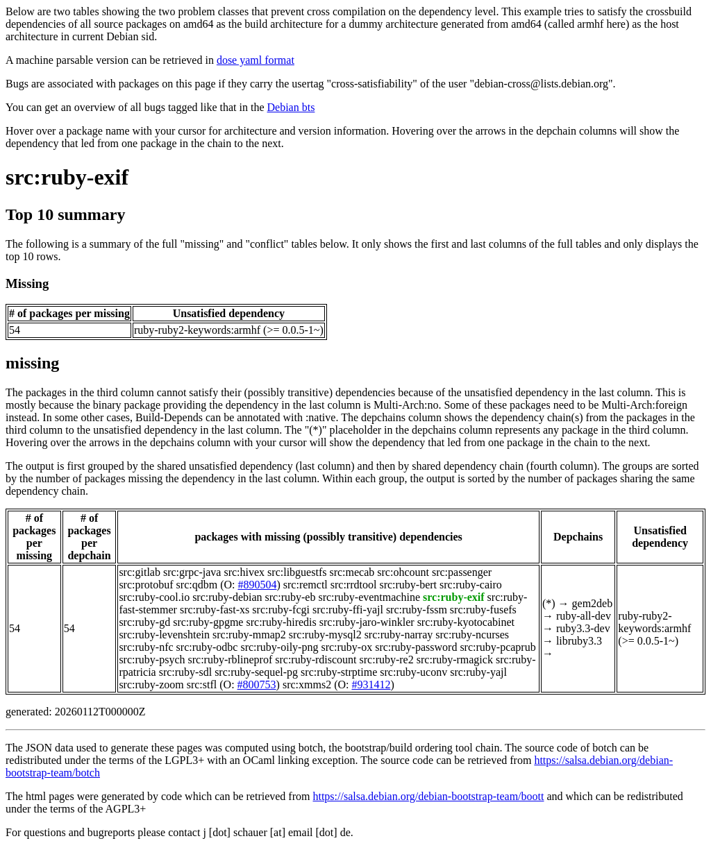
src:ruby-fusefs (483, 609)
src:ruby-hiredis (281, 622)
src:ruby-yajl (478, 672)
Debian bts (291, 107)
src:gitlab (139, 572)
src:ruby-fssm (416, 609)
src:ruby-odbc (207, 647)
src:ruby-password (416, 647)
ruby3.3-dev (583, 628)
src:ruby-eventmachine (369, 597)
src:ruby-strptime (339, 672)
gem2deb (592, 603)
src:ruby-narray (399, 634)
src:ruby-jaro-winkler (367, 622)
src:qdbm (197, 584)
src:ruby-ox (346, 647)
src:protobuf (146, 584)
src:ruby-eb (290, 597)
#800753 (256, 684)
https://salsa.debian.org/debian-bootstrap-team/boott (428, 796)
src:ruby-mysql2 (325, 634)
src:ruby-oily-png (279, 647)
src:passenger (462, 572)
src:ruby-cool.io (154, 597)
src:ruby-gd (144, 622)
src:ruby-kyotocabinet (466, 622)
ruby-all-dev (583, 616)
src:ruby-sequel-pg (256, 672)
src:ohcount (403, 572)
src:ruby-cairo (471, 584)
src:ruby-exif (67, 176)
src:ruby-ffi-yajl (347, 609)
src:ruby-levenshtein (164, 634)
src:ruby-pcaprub (497, 647)
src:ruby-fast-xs (214, 609)
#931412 (370, 684)
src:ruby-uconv (413, 672)
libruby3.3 (579, 641)
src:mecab (351, 572)
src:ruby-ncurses (472, 634)
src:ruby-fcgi (281, 609)
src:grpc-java (192, 572)
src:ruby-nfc (146, 647)
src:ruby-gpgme (208, 622)
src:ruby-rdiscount (315, 659)
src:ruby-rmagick (455, 659)
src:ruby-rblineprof (229, 659)
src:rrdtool (354, 584)
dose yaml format (255, 60)
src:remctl (305, 584)
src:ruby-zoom (151, 684)
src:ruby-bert (408, 584)
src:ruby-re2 (387, 659)
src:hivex (244, 572)
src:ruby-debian (227, 597)
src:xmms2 (307, 684)
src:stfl (202, 684)
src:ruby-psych (152, 659)
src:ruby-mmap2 (249, 634)
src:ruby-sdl (185, 672)
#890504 (256, 584)
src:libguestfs (296, 572)
